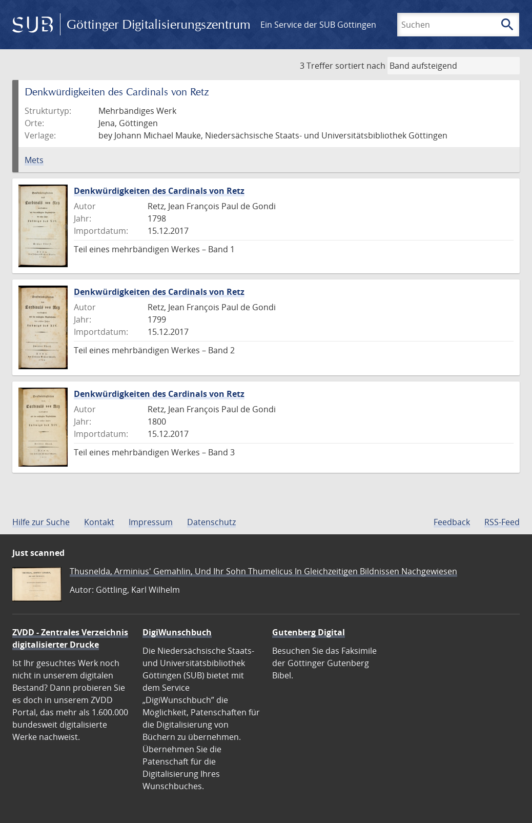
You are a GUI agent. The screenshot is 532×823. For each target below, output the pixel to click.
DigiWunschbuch (177, 632)
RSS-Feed (502, 522)
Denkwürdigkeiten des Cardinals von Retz (159, 190)
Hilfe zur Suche (41, 522)
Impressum (151, 522)
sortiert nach (360, 65)
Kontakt (99, 522)
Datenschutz (211, 522)
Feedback (452, 522)
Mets (34, 160)
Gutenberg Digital (308, 632)
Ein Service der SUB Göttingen (318, 24)
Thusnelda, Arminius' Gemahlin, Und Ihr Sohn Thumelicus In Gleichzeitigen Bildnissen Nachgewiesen (263, 571)
